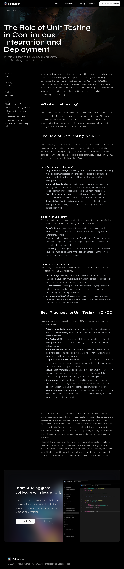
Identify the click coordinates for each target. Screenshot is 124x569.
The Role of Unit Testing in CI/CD (17, 107)
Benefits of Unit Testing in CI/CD (16, 112)
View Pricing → (44, 521)
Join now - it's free (25, 521)
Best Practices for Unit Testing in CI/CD (17, 124)
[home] (12, 3)
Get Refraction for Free (110, 3)
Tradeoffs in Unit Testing (16, 117)
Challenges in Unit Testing (17, 120)
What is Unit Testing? (13, 104)
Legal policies (64, 563)
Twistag (18, 563)
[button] (55, 4)
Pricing (82, 3)
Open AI (36, 563)
